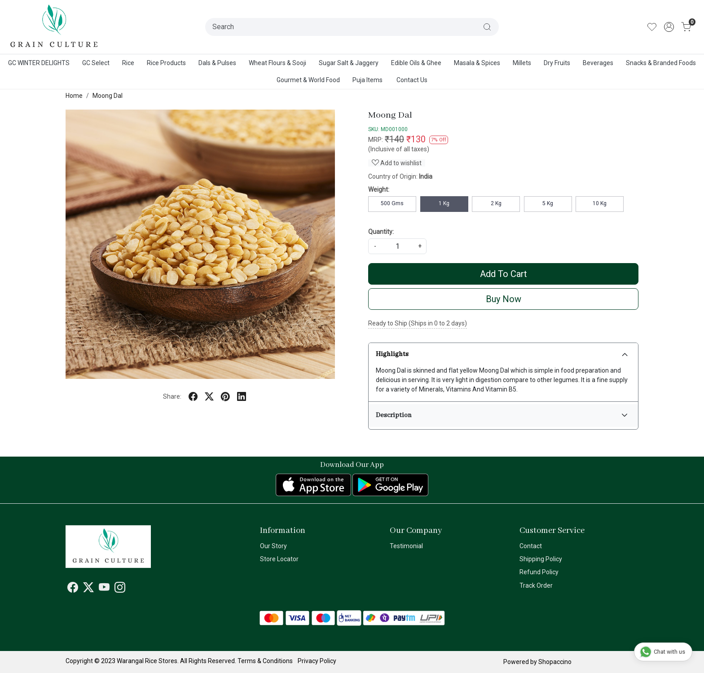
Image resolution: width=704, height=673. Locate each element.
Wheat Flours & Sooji (277, 62)
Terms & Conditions (265, 660)
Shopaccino (555, 661)
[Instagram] (120, 589)
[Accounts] (669, 27)
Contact (530, 546)
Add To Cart (503, 273)
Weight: (378, 189)
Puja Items (367, 80)
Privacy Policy (317, 660)
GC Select (96, 62)
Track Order (536, 585)
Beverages (598, 62)
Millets (522, 62)
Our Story (273, 546)
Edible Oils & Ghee (416, 62)
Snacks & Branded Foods (661, 62)
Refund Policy (539, 572)
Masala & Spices (477, 62)
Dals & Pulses (217, 62)
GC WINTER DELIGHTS (39, 62)
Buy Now (503, 299)
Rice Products (166, 62)
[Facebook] (73, 589)
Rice (128, 62)
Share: (172, 396)
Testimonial (406, 546)
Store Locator (279, 559)
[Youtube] (104, 589)
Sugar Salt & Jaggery (348, 62)
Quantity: (381, 231)
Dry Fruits (557, 62)
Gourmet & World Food (308, 80)
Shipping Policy (540, 559)
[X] (88, 589)
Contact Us (411, 80)
